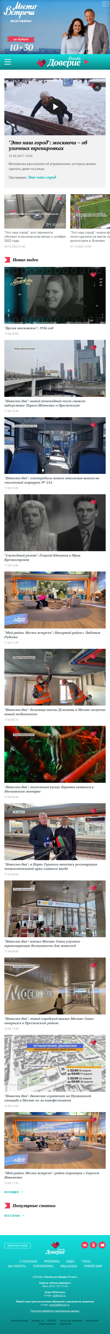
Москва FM (92, 1320)
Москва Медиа (19, 1320)
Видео (70, 1261)
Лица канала (68, 1266)
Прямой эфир (87, 62)
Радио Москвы (47, 1323)
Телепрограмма (43, 1266)
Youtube (102, 1245)
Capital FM (65, 1323)
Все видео (11, 1192)
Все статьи (12, 1215)
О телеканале (28, 1261)
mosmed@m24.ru (59, 1304)
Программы (51, 1261)
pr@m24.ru (59, 1295)
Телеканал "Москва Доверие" (58, 61)
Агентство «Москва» (71, 1320)
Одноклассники (93, 1245)
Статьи (85, 1261)
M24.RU (51, 1320)
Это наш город (42, 177)
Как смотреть (17, 1266)
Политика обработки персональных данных (55, 1310)
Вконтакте (84, 1245)
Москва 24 (38, 1320)
